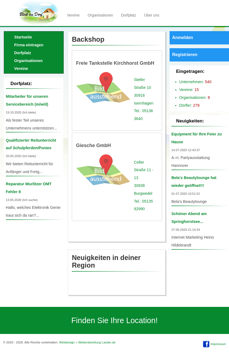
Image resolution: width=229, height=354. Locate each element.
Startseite (23, 37)
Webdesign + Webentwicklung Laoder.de (87, 342)
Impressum (218, 344)
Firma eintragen (28, 45)
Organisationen (100, 15)
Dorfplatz (128, 15)
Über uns (151, 15)
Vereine (73, 15)
